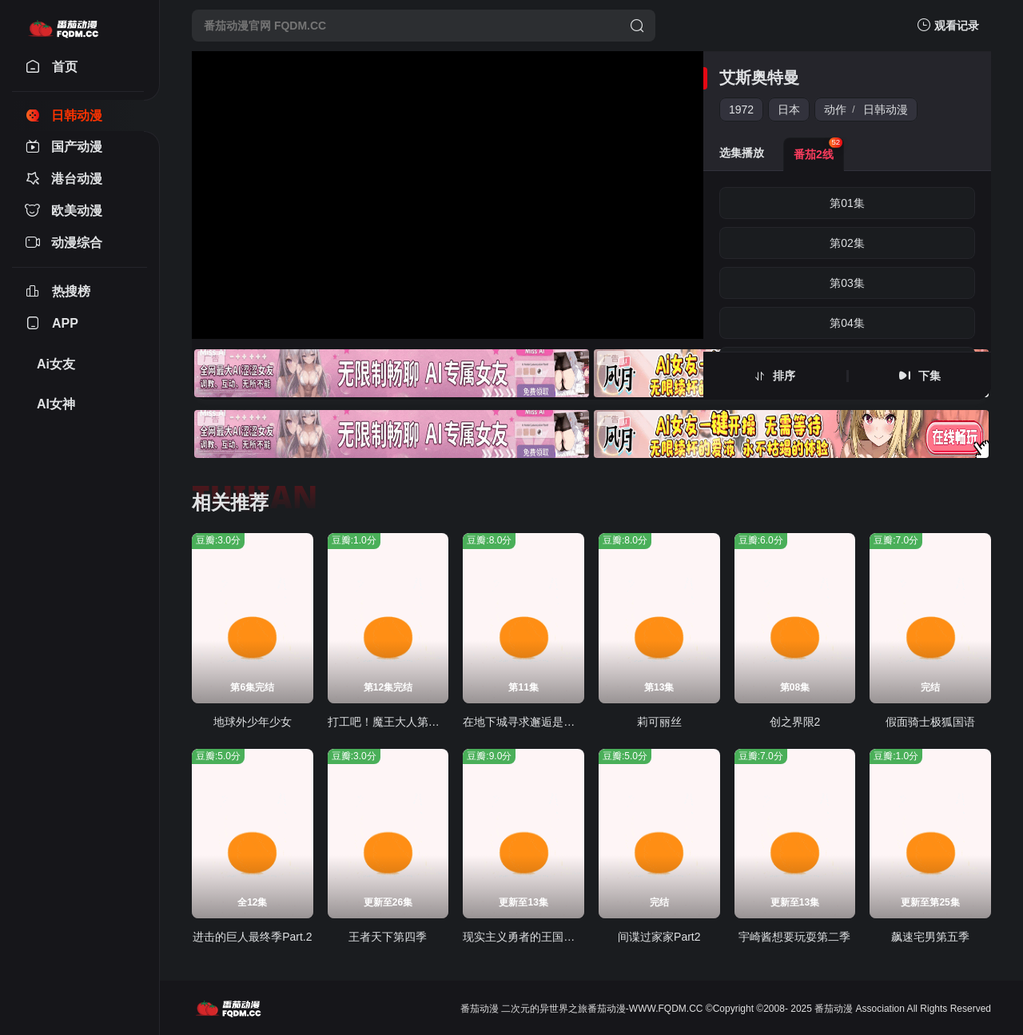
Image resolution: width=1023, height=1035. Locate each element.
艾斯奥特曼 (759, 77)
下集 (929, 375)
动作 (835, 109)
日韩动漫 (885, 109)
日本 (789, 109)
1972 (741, 109)
